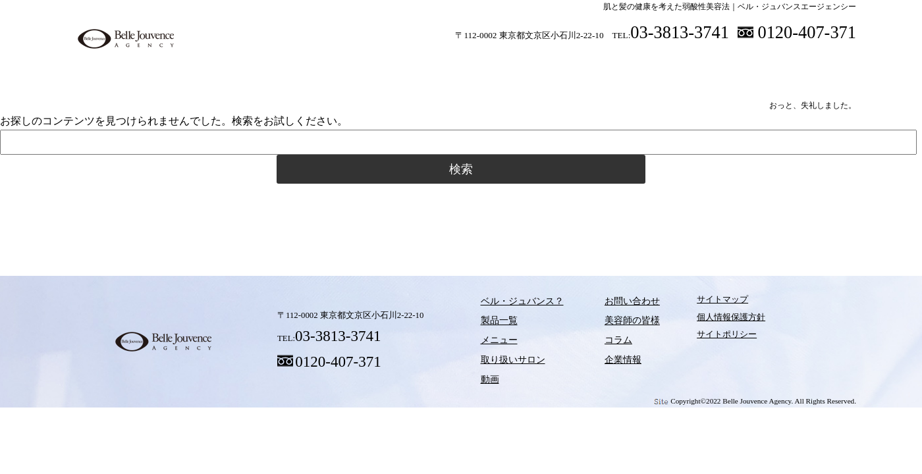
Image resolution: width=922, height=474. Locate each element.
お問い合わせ (611, 304)
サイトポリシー (700, 339)
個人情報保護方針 (704, 322)
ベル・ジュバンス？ (240, 65)
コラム (632, 210)
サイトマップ (696, 304)
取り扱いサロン (497, 65)
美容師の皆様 (705, 65)
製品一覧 (326, 65)
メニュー (411, 65)
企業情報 (603, 357)
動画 (583, 65)
